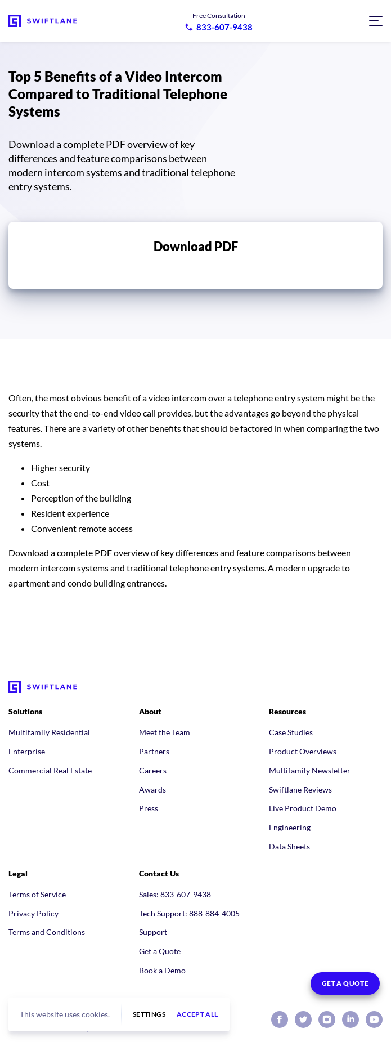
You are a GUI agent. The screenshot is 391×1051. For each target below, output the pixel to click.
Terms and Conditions (46, 932)
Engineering (290, 827)
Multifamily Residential (49, 732)
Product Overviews (302, 751)
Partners (154, 751)
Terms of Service (37, 894)
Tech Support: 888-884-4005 (189, 913)
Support (153, 932)
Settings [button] (149, 1014)
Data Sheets (289, 846)
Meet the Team (164, 732)
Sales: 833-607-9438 (175, 894)
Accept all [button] (197, 1014)
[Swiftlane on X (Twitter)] (303, 1019)
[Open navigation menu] (376, 21)
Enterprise (26, 751)
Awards (152, 789)
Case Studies (291, 732)
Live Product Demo (302, 808)
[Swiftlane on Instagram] (326, 1019)
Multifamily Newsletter (309, 770)
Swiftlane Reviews (300, 789)
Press (148, 808)
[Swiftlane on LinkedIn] (350, 1019)
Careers (153, 770)
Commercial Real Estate (50, 770)
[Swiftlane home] (42, 21)
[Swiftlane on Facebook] (279, 1019)
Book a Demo (162, 970)
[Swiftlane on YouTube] (374, 1019)
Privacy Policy (33, 913)
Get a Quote (160, 951)
